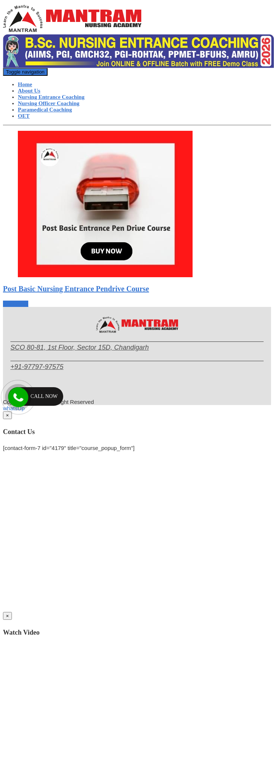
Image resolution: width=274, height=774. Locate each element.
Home (25, 84)
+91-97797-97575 (37, 366)
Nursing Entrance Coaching (51, 97)
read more (15, 304)
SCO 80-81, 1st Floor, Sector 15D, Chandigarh (79, 347)
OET (24, 116)
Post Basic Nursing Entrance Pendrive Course (76, 289)
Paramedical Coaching (45, 110)
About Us (29, 91)
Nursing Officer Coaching (49, 103)
